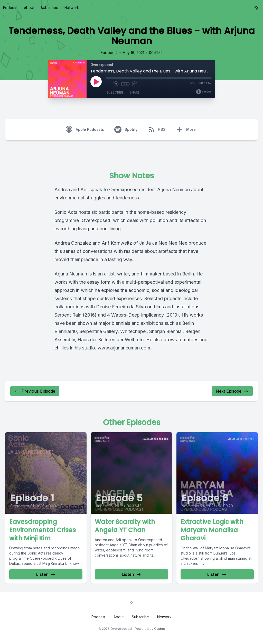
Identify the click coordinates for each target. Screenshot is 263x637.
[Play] (96, 81)
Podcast (10, 7)
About (29, 7)
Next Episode (232, 391)
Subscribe (49, 7)
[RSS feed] (256, 7)
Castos (159, 629)
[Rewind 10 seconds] (116, 84)
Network (71, 7)
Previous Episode (34, 391)
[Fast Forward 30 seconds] (134, 84)
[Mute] (108, 84)
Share (134, 92)
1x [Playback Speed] (125, 84)
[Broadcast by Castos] (203, 91)
